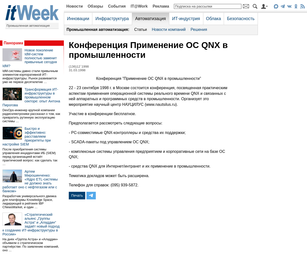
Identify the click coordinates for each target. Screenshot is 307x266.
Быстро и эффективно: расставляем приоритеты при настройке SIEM (26, 136)
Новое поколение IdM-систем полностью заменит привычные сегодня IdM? (29, 58)
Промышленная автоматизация (28, 25)
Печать (77, 195)
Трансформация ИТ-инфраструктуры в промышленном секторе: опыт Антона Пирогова (31, 97)
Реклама (161, 6)
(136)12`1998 (79, 66)
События (117, 6)
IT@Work (139, 6)
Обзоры (95, 6)
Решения (199, 29)
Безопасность (240, 18)
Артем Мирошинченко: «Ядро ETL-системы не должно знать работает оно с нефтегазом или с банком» (30, 181)
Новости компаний (169, 29)
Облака (213, 18)
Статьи (140, 29)
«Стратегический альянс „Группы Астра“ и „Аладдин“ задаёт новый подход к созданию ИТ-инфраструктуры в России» (31, 224)
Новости (74, 6)
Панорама (13, 43)
